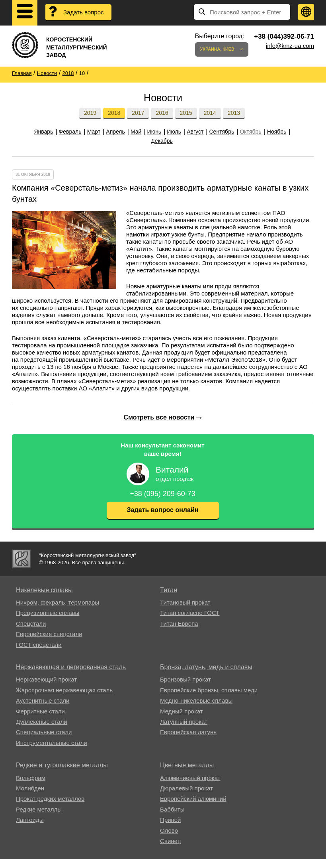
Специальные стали (44, 732)
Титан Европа (179, 623)
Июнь (154, 131)
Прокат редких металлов (50, 798)
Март (94, 131)
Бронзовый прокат (185, 679)
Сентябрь (221, 131)
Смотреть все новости (159, 417)
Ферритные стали (40, 711)
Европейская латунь (188, 732)
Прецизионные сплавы (47, 612)
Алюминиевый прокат (190, 777)
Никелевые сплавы (44, 590)
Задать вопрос (83, 12)
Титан (168, 590)
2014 (210, 113)
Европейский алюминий (193, 798)
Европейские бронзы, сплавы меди (209, 690)
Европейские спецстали (49, 633)
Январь (43, 131)
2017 (138, 113)
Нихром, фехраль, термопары (57, 602)
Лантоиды (29, 819)
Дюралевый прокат (186, 788)
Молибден (30, 788)
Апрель (115, 131)
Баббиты (172, 809)
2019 (90, 113)
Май (136, 131)
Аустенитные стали (43, 700)
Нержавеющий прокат (46, 679)
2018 (114, 113)
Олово (169, 830)
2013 (234, 113)
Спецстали (31, 623)
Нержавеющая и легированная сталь (71, 667)
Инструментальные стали (51, 742)
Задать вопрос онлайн (163, 509)
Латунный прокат (183, 721)
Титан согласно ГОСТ (189, 612)
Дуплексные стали (41, 721)
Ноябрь (277, 131)
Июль (174, 131)
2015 (186, 113)
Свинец (170, 840)
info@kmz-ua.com (290, 45)
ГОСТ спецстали (39, 644)
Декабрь (162, 141)
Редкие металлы (39, 809)
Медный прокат (181, 711)
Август (195, 131)
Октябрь (250, 131)
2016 (162, 113)
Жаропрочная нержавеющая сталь (64, 690)
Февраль (70, 131)
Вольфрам (30, 777)
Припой (170, 819)
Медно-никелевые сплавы (196, 700)
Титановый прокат (185, 602)
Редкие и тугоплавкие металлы (62, 765)
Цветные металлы (187, 765)
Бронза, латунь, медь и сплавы (206, 667)
